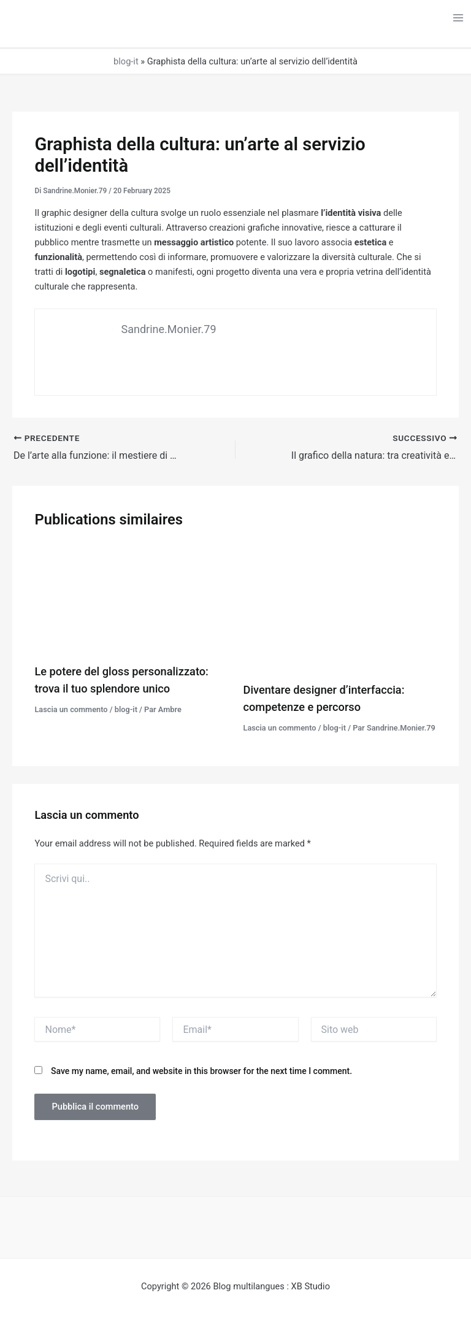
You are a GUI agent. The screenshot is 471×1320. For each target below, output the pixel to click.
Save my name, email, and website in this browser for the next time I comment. (201, 1071)
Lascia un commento (70, 709)
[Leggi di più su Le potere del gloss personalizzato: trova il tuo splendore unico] (131, 598)
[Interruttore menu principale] (458, 18)
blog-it (126, 61)
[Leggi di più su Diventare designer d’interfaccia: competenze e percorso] (340, 607)
